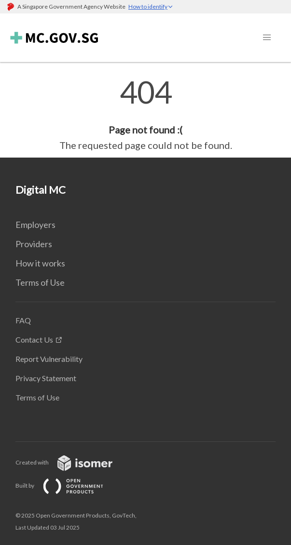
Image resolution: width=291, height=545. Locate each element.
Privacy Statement (45, 378)
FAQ (23, 320)
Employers (35, 224)
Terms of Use (40, 282)
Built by (67, 485)
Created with (71, 462)
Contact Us (34, 339)
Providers (33, 244)
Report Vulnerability (49, 358)
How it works (40, 263)
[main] (145, 115)
